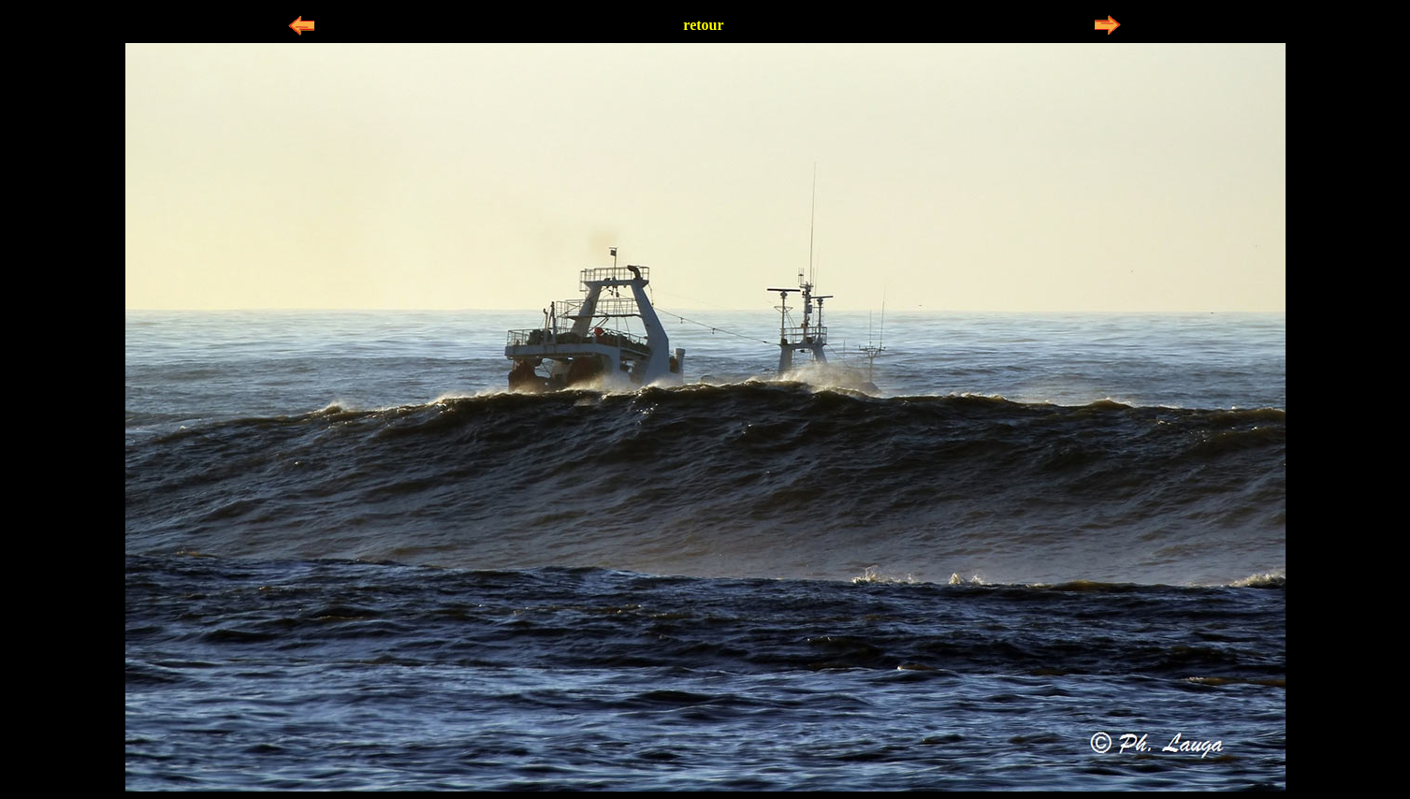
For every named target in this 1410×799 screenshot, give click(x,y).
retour (703, 25)
